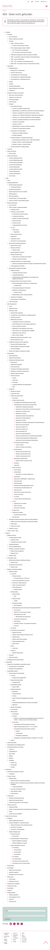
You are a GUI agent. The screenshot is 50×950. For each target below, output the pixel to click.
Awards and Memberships (15, 546)
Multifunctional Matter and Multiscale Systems (20, 560)
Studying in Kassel (15, 270)
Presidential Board (13, 68)
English (44, 1)
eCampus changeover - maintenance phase (19, 822)
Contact (14, 378)
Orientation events (15, 209)
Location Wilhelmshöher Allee (16, 160)
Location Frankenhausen (14, 173)
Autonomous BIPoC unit (21, 431)
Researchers (15, 691)
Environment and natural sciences (20, 214)
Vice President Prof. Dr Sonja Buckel (19, 75)
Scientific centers (14, 539)
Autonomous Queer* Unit (21, 427)
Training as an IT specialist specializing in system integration (26, 117)
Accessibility (24, 939)
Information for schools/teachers (18, 241)
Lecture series (12, 879)
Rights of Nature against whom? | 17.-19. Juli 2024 (25, 726)
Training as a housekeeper (18, 121)
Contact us (16, 625)
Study (7, 178)
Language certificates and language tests (21, 384)
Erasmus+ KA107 (18, 292)
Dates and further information (19, 326)
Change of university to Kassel (19, 259)
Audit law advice (18, 490)
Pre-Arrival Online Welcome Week (18, 344)
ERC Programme (18, 605)
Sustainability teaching (16, 684)
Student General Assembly (20, 514)
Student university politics (18, 400)
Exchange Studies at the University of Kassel (21, 281)
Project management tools (18, 641)
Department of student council (23, 411)
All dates (13, 767)
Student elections (18, 449)
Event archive (15, 722)
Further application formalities (18, 266)
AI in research (15, 856)
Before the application (12, 203)
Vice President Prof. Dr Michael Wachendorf (21, 77)
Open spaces (12, 753)
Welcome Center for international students (20, 780)
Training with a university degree (18, 130)
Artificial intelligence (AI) (14, 831)
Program (18, 731)
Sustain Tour (14, 762)
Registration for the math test (19, 333)
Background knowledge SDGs (16, 668)
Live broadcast (19, 733)
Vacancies (9, 149)
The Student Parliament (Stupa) (21, 442)
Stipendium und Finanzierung (19, 290)
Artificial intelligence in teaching (19, 840)
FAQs (13, 386)
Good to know (17, 610)
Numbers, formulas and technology (20, 218)
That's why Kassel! (13, 301)
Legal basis (16, 465)
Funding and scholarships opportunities (20, 369)
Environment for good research (18, 630)
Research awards (18, 589)
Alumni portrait (12, 153)
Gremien (11, 81)
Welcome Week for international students (20, 346)
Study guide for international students (17, 268)
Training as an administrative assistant (21, 128)
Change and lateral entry (16, 254)
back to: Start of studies (17, 335)
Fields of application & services (18, 845)
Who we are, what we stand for (16, 95)
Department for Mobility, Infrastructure (24, 407)
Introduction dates (13, 310)
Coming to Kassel (11, 776)
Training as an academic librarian (20, 133)
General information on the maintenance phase (21, 825)
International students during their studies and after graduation (23, 519)
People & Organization (16, 689)
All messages (15, 713)
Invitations (16, 463)
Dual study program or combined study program (22, 137)
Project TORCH (15, 687)
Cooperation (12, 774)
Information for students (16, 827)
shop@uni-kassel (11, 892)
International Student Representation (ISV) (23, 485)
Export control (15, 643)
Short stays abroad (15, 366)
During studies (10, 353)
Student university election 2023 (23, 456)
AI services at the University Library (20, 861)
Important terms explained (17, 313)
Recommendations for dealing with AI (19, 838)
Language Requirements (18, 275)
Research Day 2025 (16, 632)
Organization (10, 66)
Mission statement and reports (16, 39)
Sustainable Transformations (15, 564)
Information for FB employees (17, 829)
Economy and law (16, 223)
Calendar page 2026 (13, 894)
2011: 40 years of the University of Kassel (21, 52)
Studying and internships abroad (16, 360)
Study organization (13, 355)
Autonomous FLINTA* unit (22, 429)
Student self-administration (17, 395)
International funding (17, 603)
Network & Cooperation (16, 707)
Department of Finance (21, 413)
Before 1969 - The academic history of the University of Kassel (25, 63)
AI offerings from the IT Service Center (21, 863)
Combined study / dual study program (17, 198)
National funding (16, 598)
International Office (13, 807)
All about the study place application (17, 243)
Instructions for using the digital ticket (24, 474)
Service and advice (16, 467)
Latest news (15, 380)
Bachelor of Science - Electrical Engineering (22, 142)
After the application (12, 304)
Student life (11, 389)
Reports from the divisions (15, 870)
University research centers (15, 537)
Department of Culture (21, 420)
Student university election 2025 (23, 451)
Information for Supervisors (20, 619)
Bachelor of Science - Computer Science (21, 144)
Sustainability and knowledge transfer (16, 744)
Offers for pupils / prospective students (18, 207)
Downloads (15, 382)
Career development (16, 587)
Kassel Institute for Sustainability (16, 673)
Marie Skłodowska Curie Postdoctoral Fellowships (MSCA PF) (26, 607)
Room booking (17, 469)
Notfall (23, 933)
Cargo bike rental (18, 481)
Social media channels (6, 934)
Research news (14, 562)
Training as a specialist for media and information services (25, 113)
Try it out (13, 227)
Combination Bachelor (16, 187)
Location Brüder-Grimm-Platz (15, 169)
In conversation (14, 709)
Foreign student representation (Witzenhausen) (26, 438)
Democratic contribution (19, 508)
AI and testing (17, 854)
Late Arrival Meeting (15, 348)
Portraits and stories (12, 886)
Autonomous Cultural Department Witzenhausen (27, 440)
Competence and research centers (18, 542)
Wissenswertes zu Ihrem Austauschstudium (22, 294)
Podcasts (9, 890)
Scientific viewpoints (13, 872)
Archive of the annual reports (22, 424)
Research (8, 533)
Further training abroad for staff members (18, 802)
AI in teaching (15, 847)
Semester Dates (17, 285)
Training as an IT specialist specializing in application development (27, 115)
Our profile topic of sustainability (16, 666)
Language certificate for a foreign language (21, 261)
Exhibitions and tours (14, 881)
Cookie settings (5, 943)
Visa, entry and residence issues (18, 789)
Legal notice (24, 941)
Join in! (14, 501)
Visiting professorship (17, 786)
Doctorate (11, 655)
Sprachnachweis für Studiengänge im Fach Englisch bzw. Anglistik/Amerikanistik (25, 278)
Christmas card (12, 901)
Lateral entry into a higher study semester (21, 256)
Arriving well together (14, 99)
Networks (11, 758)
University (8, 32)
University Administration (15, 86)
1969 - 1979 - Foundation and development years (22, 61)
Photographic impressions (22, 735)
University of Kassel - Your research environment (25, 623)
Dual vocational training (16, 106)
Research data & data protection (19, 639)
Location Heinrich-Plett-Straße (16, 162)
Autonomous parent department (23, 433)
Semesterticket (17, 472)
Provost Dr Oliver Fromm (16, 72)
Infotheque (11, 760)
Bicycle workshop (18, 483)
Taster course (15, 229)
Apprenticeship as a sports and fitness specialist (23, 126)
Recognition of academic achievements (20, 371)
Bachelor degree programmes (15, 185)
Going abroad (10, 795)
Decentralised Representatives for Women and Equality (25, 702)
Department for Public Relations (23, 418)
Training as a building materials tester (21, 108)
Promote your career (15, 526)
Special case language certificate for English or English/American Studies (29, 263)
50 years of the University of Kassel (20, 45)
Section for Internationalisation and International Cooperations (23, 809)
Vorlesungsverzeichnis (15, 936)
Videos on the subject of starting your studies (19, 351)
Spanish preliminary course (17, 339)
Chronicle (11, 41)
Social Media (10, 888)
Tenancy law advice (18, 494)
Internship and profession (15, 358)
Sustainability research (12, 671)
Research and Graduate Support (14, 569)
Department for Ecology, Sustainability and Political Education (30, 422)
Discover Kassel (12, 101)
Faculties (11, 84)
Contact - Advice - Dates (12, 530)
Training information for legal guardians (20, 146)
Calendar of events (13, 528)
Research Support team (17, 652)
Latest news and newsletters (15, 813)
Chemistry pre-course (15, 317)
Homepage (4, 10)
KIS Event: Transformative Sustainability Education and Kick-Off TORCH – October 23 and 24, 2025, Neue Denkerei (28, 719)
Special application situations (17, 252)
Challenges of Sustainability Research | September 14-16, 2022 (28, 738)
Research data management (17, 551)
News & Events (14, 711)
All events (14, 716)
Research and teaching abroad (16, 800)
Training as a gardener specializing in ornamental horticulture (26, 119)
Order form (11, 899)
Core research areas (11, 558)
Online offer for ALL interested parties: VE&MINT (23, 330)
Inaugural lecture (16, 682)
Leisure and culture (15, 393)
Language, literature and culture (19, 225)
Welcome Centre (12, 778)
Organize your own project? (20, 503)
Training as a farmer (17, 124)
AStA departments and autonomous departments (25, 404)
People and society (16, 220)
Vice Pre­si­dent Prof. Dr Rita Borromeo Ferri (20, 79)
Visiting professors (16, 693)
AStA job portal (15, 517)
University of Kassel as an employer (15, 93)
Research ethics (16, 637)
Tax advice (16, 496)
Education (11, 104)
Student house (15, 510)
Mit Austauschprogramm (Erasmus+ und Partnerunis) (24, 283)
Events (12, 646)
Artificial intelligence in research (19, 843)
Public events (10, 877)
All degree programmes (12, 182)
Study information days (16, 234)
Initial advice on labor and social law (22, 492)
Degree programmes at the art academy (18, 191)
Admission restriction (15, 247)
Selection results (16, 250)
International (8, 769)
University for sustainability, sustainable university (18, 664)
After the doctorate (13, 657)
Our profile (9, 34)
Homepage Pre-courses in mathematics (21, 321)
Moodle (14, 939)
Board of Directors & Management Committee (22, 698)
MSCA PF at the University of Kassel (22, 612)
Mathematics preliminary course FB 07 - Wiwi (21, 337)
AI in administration (16, 859)
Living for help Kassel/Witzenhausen (22, 498)
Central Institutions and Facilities (16, 88)
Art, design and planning (18, 216)
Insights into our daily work (15, 97)
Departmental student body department (25, 415)
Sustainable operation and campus (15, 747)
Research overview (11, 535)
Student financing (13, 308)
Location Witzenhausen (14, 171)
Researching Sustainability (17, 680)
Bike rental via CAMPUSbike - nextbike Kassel (24, 478)
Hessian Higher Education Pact (16, 820)
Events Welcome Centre (16, 791)
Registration (17, 232)
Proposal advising (16, 576)
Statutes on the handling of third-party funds (22, 634)
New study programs (13, 196)
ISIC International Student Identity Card (23, 487)
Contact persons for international (18, 299)
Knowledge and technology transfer (15, 659)
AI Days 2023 (15, 836)
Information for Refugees (16, 297)
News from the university (11, 816)
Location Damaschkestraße (15, 164)
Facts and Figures (13, 36)
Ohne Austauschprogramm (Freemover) (21, 288)
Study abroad (14, 362)
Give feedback (23, 936)
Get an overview (12, 205)
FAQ (15, 596)
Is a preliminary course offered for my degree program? (23, 315)
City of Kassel (12, 175)
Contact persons (14, 793)
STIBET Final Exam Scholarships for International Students (24, 521)
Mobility (11, 756)
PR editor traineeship (17, 135)
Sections (14, 696)
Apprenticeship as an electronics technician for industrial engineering (28, 110)
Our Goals (13, 675)
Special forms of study (16, 245)
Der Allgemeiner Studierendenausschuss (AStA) (25, 402)
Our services (13, 573)
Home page (15, 398)
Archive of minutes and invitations (23, 447)
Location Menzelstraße (14, 167)
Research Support (13, 571)
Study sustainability (11, 742)
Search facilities (5, 940)
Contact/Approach (6, 937)
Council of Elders (20, 444)
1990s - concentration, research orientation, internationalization (25, 57)
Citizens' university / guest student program (19, 200)
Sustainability (9, 662)
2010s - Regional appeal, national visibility (20, 48)
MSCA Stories (17, 621)
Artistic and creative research (19, 585)
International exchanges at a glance (15, 771)
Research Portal (12, 555)
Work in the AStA (18, 505)
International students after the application (19, 342)
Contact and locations (12, 155)
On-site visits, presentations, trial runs (20, 580)
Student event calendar (17, 512)
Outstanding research (14, 544)
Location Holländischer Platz (15, 158)
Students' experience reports (17, 373)
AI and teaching (17, 849)
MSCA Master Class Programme (23, 616)
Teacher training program (15, 189)
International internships (16, 364)
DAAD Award (14, 523)
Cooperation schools (15, 238)
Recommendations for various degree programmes (24, 324)
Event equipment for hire (14, 897)
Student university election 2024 (23, 454)
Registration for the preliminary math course (22, 328)
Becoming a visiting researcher (19, 582)
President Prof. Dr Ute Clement (18, 70)
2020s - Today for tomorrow (17, 43)
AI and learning (17, 852)
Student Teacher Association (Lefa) (24, 460)
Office (13, 700)
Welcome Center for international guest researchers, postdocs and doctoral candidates (28, 783)
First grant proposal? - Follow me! (21, 578)
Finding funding (14, 591)
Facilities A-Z (12, 90)
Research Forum (14, 553)
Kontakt (37, 1)
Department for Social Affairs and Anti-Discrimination (28, 409)
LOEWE (15, 600)
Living (10, 306)
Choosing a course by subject (17, 211)
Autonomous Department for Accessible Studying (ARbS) (29, 435)
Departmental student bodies (20, 458)
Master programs (13, 194)
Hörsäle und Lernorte (15, 391)
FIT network (13, 628)
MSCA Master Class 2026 (20, 614)
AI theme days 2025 (15, 834)
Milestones (14, 704)
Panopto (14, 941)
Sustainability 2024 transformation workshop (24, 724)
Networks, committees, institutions (17, 548)
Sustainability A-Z (13, 751)
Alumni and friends (11, 151)
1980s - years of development (17, 59)
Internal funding (16, 594)
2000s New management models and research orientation (24, 54)
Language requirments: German (19, 272)
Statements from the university (16, 874)
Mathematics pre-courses (16, 319)
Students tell (13, 236)
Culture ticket (17, 476)
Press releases (10, 865)
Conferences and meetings (13, 883)
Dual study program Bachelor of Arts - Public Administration (26, 140)
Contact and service (11, 804)
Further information (15, 375)
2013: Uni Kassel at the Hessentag (20, 50)
